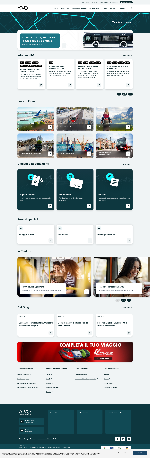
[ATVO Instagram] (123, 441)
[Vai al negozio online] (64, 45)
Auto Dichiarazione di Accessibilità (86, 430)
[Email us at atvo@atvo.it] (31, 432)
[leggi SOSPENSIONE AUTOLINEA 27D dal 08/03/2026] (118, 69)
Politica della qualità (85, 416)
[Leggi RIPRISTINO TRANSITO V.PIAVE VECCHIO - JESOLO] (99, 85)
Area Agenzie (114, 2)
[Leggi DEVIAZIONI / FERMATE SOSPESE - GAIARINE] (70, 85)
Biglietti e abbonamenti (57, 420)
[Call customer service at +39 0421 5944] (31, 424)
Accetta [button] (140, 452)
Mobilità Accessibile (85, 426)
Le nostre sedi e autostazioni (117, 416)
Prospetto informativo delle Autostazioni (116, 421)
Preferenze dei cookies (124, 452)
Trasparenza (94, 2)
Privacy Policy (23, 441)
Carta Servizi (83, 420)
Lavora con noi (55, 423)
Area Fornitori (104, 2)
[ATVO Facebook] (129, 441)
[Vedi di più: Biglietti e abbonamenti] (128, 165)
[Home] (31, 412)
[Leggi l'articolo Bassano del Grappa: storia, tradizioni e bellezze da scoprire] (51, 333)
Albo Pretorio (85, 2)
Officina (110, 425)
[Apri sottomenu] (99, 8)
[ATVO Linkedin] (117, 441)
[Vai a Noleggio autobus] (51, 240)
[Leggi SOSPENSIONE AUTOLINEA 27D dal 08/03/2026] (128, 85)
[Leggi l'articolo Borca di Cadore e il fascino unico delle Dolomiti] (90, 333)
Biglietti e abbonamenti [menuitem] (79, 8)
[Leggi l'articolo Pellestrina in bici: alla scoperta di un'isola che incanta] (129, 333)
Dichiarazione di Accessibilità (47, 441)
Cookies (32, 441)
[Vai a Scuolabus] (90, 240)
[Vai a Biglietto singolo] (50, 206)
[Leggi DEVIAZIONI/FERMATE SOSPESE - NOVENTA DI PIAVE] (41, 85)
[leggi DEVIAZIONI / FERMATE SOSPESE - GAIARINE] (60, 69)
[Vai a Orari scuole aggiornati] (54, 277)
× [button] (148, 450)
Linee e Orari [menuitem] (65, 8)
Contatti (52, 426)
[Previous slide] (119, 94)
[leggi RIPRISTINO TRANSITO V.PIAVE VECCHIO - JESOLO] (89, 70)
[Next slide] (130, 94)
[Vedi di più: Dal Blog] (128, 307)
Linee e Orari (54, 416)
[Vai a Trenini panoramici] (129, 240)
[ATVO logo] (22, 8)
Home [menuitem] (56, 8)
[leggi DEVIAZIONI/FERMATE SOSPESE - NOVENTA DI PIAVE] (31, 70)
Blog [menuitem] (105, 8)
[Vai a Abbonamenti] (89, 206)
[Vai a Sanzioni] (128, 206)
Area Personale (126, 2)
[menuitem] (94, 8)
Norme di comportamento (87, 423)
